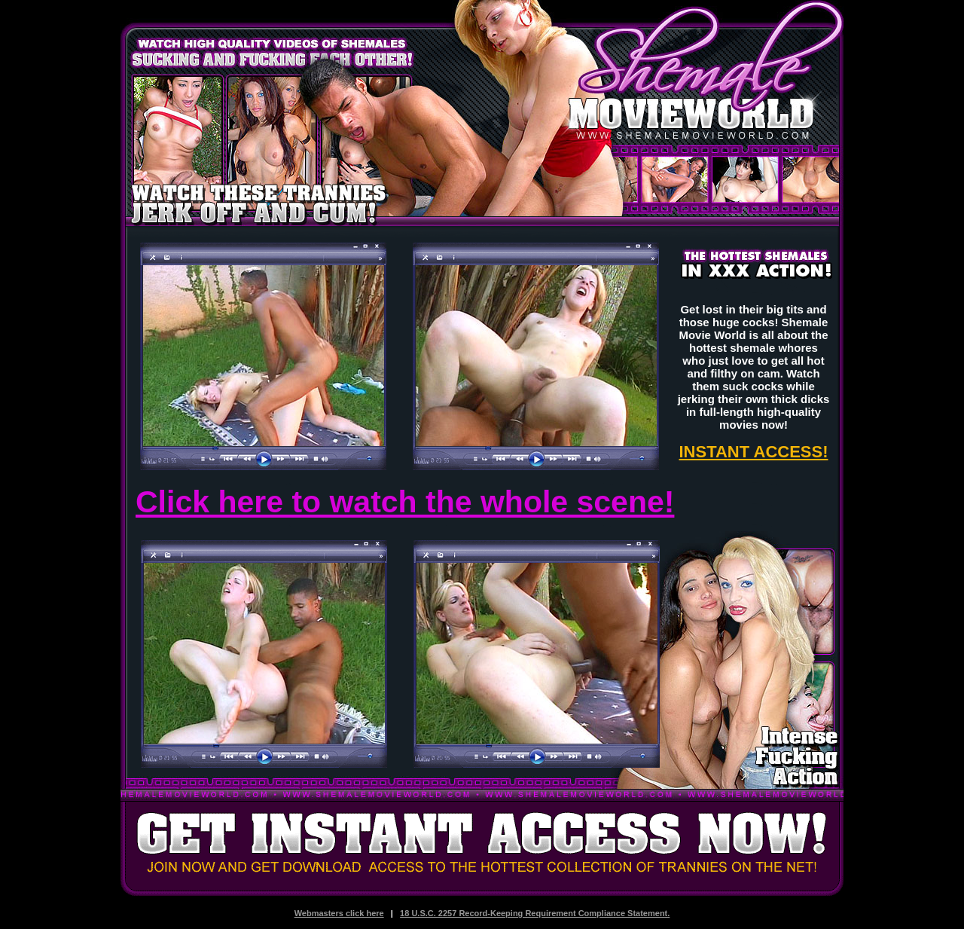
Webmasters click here (339, 913)
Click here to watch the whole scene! (405, 501)
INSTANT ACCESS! (753, 451)
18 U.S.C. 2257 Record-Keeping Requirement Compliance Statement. (535, 913)
